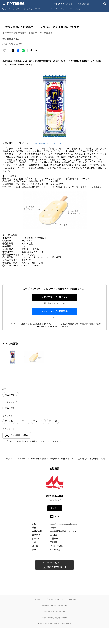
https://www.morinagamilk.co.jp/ (63, 524)
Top (4, 9)
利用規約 (72, 599)
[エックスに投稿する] (13, 50)
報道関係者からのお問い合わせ (54, 605)
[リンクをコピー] (36, 50)
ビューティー (61, 9)
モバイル (28, 9)
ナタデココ (23, 421)
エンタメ (48, 9)
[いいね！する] (4, 50)
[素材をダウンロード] (31, 50)
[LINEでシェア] (23, 50)
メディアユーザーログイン (54, 297)
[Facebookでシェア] (18, 50)
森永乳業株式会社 (38, 459)
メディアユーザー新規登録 (54, 311)
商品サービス (11, 395)
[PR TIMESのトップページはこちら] (16, 4)
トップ (7, 459)
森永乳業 (9, 421)
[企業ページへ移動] (55, 483)
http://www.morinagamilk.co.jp (47, 143)
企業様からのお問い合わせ (54, 611)
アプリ (38, 9)
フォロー (54, 508)
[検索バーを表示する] (105, 4)
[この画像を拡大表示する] (12, 357)
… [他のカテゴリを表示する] (86, 8)
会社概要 (36, 599)
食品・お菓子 (11, 408)
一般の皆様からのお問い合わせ (54, 617)
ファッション (76, 9)
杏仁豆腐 (53, 421)
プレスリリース (20, 459)
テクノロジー (15, 9)
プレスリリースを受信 (64, 3)
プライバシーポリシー (54, 599)
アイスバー (38, 421)
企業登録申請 (83, 3)
